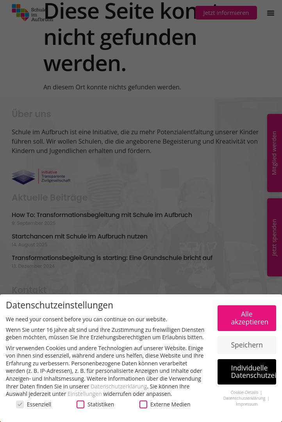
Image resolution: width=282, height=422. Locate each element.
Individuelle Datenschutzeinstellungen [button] (254, 371)
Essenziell (34, 404)
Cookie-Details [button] (244, 392)
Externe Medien (165, 404)
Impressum (246, 404)
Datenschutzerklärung (119, 386)
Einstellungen (85, 393)
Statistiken (95, 404)
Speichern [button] (247, 344)
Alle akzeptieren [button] (250, 317)
